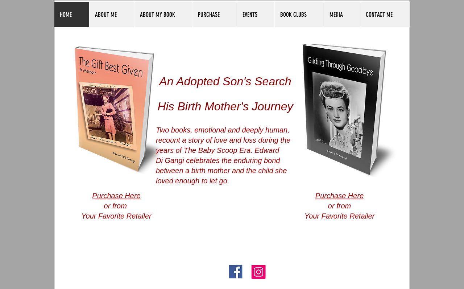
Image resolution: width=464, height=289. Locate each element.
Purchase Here (116, 196)
